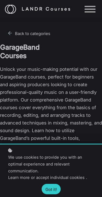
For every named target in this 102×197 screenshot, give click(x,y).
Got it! (51, 189)
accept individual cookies (60, 177)
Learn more (19, 177)
